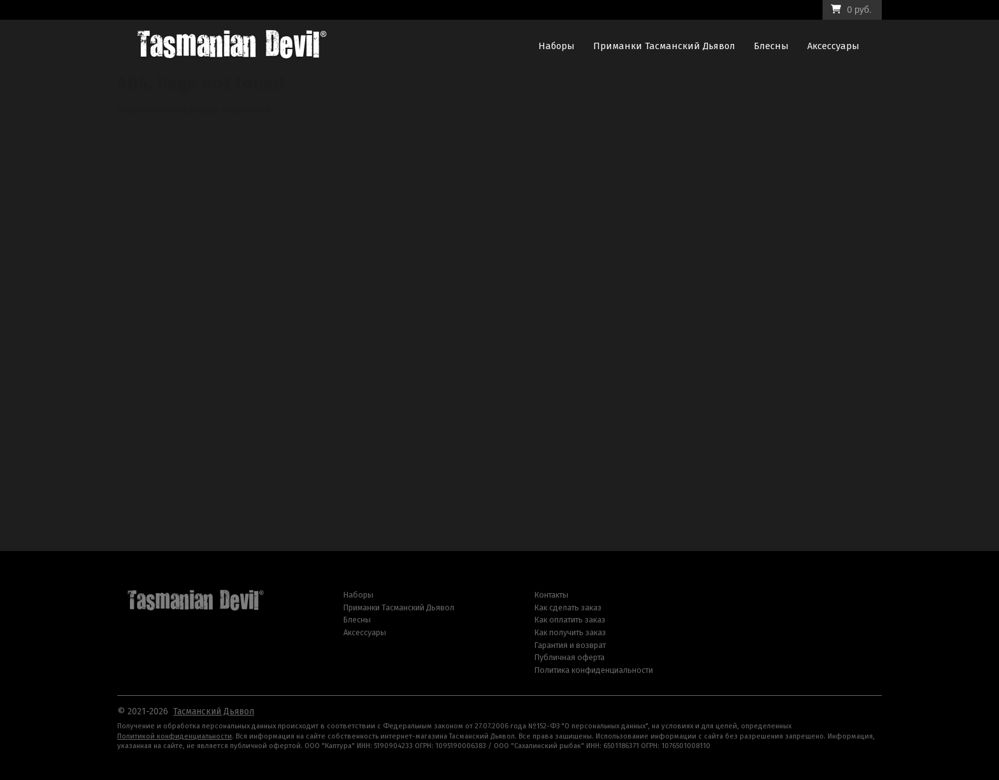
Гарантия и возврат (570, 645)
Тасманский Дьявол (213, 711)
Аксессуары (833, 46)
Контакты (551, 595)
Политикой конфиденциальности (174, 736)
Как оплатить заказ (570, 619)
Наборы (556, 46)
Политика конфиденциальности (594, 670)
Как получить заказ (570, 632)
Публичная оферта (570, 657)
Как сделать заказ (568, 607)
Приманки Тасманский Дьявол (664, 46)
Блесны (771, 46)
